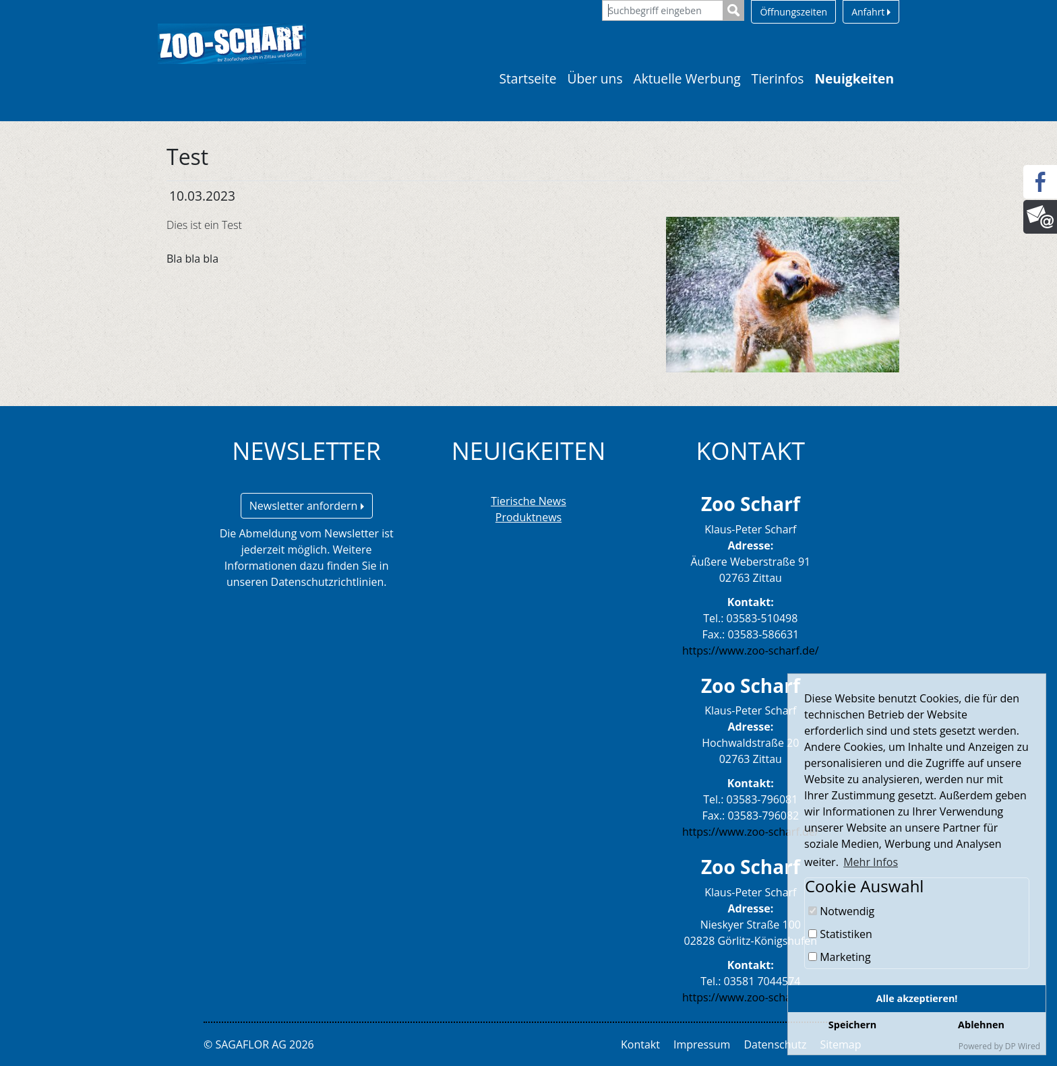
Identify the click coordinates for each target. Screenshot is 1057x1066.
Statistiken (840, 934)
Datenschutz (775, 1044)
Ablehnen (981, 1024)
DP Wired (1022, 1046)
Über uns (595, 78)
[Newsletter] (1040, 217)
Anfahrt (870, 11)
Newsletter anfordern (306, 505)
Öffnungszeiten (793, 11)
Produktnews (528, 517)
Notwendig (841, 911)
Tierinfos (778, 78)
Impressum (701, 1044)
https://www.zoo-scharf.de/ (750, 650)
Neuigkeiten (854, 78)
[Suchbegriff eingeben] (662, 10)
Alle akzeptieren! (917, 998)
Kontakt (640, 1044)
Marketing (839, 957)
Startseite (527, 78)
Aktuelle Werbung (687, 78)
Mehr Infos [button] (870, 862)
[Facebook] (1040, 182)
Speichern (852, 1024)
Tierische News (528, 501)
